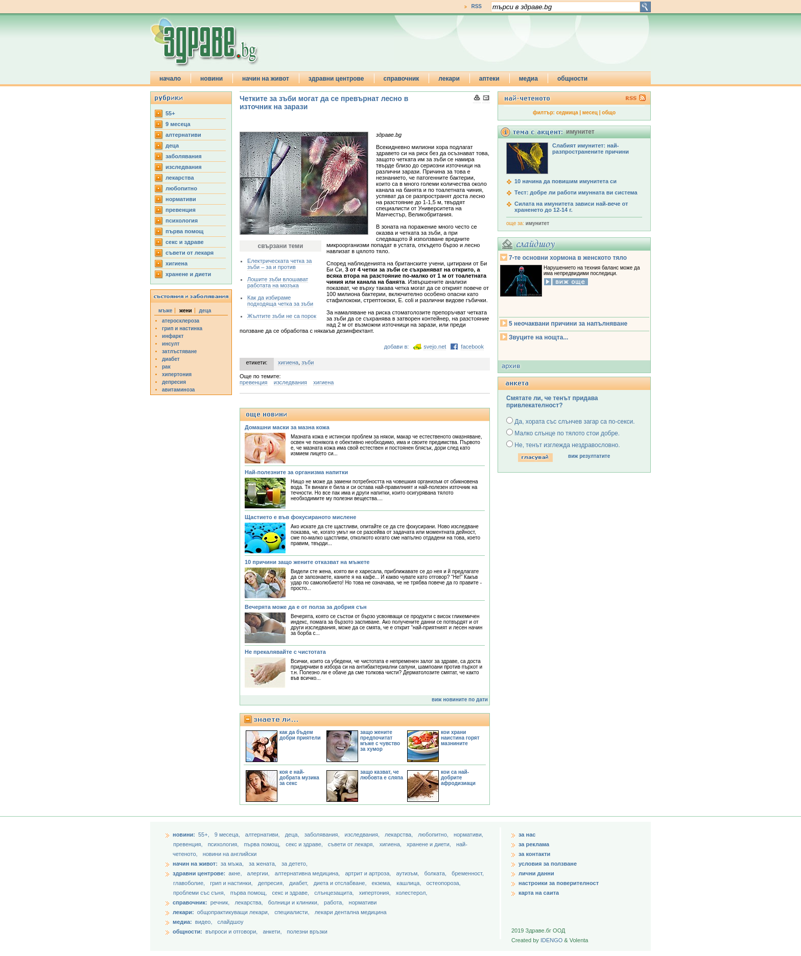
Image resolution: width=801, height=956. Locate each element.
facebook (472, 347)
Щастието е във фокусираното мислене (300, 517)
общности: (187, 931)
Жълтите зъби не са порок (281, 316)
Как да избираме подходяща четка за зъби (280, 301)
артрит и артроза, (368, 873)
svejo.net (434, 347)
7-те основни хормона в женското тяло (568, 257)
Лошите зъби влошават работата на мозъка (277, 282)
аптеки (489, 78)
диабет (171, 359)
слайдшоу (231, 922)
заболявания (184, 156)
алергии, (259, 873)
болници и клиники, (293, 902)
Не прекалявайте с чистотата (285, 652)
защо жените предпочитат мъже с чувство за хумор (380, 740)
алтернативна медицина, (308, 873)
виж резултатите (589, 456)
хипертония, (375, 893)
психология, (224, 844)
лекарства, (399, 834)
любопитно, (434, 834)
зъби (307, 362)
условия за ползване (548, 864)
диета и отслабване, (341, 883)
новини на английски (230, 854)
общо (609, 112)
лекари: (183, 912)
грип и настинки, (232, 883)
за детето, (294, 864)
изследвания (184, 167)
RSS (476, 6)
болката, (436, 873)
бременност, (468, 873)
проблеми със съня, (200, 893)
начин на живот (265, 78)
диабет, (299, 883)
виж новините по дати (460, 699)
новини (211, 78)
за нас (527, 834)
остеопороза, (444, 883)
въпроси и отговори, (231, 931)
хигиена (176, 263)
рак (166, 367)
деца (172, 145)
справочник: (190, 902)
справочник (401, 78)
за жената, (262, 864)
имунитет (537, 223)
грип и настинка (182, 328)
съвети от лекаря (190, 253)
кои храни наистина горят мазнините (460, 737)
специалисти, (291, 912)
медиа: (182, 922)
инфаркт (173, 336)
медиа (528, 78)
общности (572, 78)
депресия (174, 382)
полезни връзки (307, 931)
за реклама (534, 844)
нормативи (181, 199)
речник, (220, 902)
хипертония (177, 374)
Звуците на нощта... (538, 337)
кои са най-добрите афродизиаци (458, 777)
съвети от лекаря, (352, 844)
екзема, (382, 883)
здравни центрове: (199, 873)
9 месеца (178, 124)
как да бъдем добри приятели (300, 735)
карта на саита (539, 893)
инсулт (170, 344)
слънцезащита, (334, 893)
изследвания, (363, 834)
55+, (204, 834)
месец (590, 112)
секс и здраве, (305, 844)
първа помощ (184, 231)
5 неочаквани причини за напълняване (568, 323)
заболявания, (322, 834)
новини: (184, 834)
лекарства (180, 178)
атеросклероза (180, 321)
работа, (334, 902)
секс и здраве (185, 242)
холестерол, (412, 893)
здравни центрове (336, 78)
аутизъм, (408, 873)
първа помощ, (263, 844)
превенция (181, 210)
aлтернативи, (263, 834)
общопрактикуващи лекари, (233, 912)
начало (170, 78)
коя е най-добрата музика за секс (299, 777)
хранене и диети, (430, 844)
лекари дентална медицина (351, 912)
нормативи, (468, 834)
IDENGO (551, 940)
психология (182, 220)
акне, (235, 873)
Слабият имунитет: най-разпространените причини (590, 148)
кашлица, (409, 883)
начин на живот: (195, 864)
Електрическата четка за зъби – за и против (279, 264)
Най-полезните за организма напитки (296, 472)
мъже (165, 310)
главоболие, (189, 883)
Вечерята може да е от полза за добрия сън (306, 607)
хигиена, (391, 844)
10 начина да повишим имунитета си (565, 181)
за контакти (534, 854)
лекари (449, 78)
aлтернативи (183, 135)
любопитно (181, 188)
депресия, (272, 883)
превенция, (188, 844)
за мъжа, (232, 864)
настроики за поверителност (559, 883)
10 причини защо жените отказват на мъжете (307, 562)
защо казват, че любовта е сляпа (381, 774)
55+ (170, 113)
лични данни (536, 873)
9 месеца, (228, 834)
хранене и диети (188, 274)
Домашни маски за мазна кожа (287, 427)
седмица (567, 112)
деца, (293, 834)
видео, (204, 922)
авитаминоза (178, 390)
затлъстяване (179, 351)
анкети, (272, 931)
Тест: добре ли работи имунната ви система (576, 192)
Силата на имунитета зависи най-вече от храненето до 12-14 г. (571, 207)
